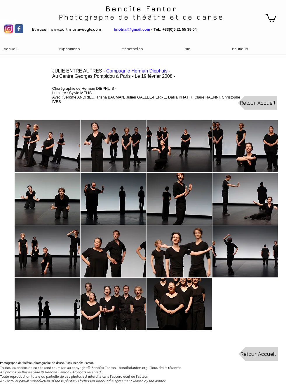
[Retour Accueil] (257, 103)
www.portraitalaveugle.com (75, 29)
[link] (271, 17)
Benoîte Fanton (142, 9)
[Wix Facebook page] (19, 28)
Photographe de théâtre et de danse (141, 17)
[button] (47, 146)
